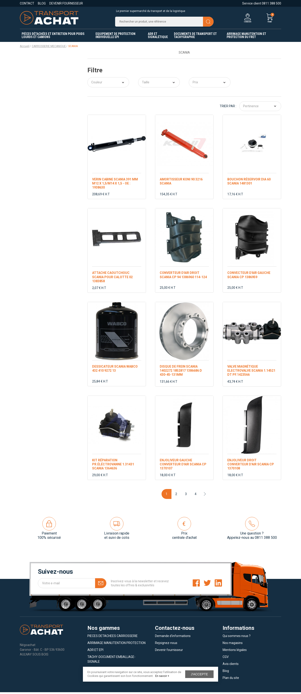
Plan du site (231, 679)
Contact (27, 3)
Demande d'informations (173, 637)
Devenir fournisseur (66, 3)
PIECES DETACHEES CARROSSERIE (112, 637)
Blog (42, 3)
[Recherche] (164, 22)
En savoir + (162, 676)
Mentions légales (235, 651)
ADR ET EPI (95, 651)
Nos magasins (233, 644)
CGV (226, 658)
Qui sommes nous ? (237, 637)
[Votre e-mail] (72, 585)
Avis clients (231, 665)
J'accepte (199, 674)
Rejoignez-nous (166, 644)
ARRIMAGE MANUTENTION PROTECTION (116, 644)
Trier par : (228, 108)
